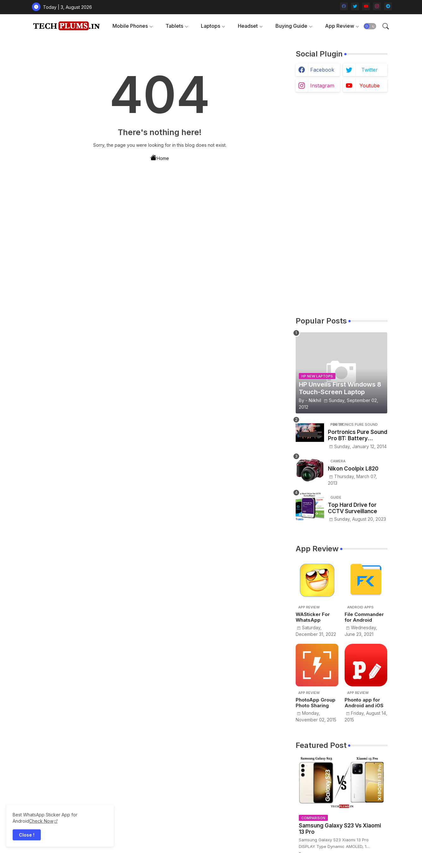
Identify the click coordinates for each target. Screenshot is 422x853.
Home (159, 158)
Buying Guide (291, 26)
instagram (322, 85)
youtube (369, 85)
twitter (369, 70)
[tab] (132, 26)
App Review (339, 26)
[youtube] (366, 6)
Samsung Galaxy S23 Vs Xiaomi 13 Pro (340, 828)
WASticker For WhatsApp (313, 617)
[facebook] (344, 6)
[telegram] (388, 6)
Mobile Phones (130, 26)
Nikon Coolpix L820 (353, 468)
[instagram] (377, 6)
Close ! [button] (26, 835)
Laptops (210, 26)
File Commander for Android (364, 617)
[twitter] (355, 6)
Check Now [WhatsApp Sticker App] (41, 821)
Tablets (174, 26)
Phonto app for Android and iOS (364, 702)
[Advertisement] (341, 204)
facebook (322, 70)
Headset (248, 26)
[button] (370, 26)
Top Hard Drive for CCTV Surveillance (352, 508)
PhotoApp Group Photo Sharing (315, 702)
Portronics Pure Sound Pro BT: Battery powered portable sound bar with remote (357, 435)
